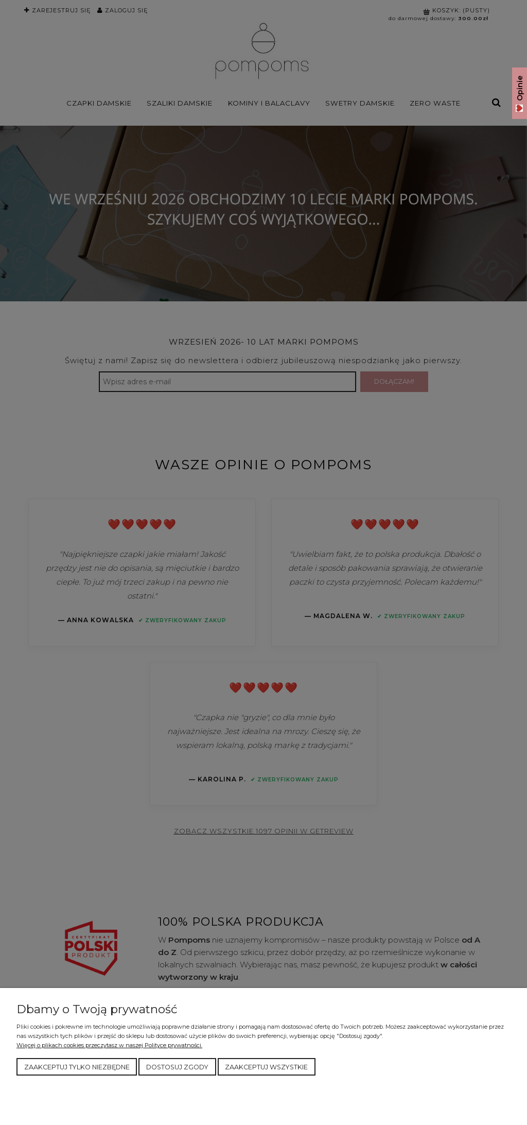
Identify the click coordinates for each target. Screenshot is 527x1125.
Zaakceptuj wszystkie (266, 1067)
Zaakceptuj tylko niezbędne (77, 1067)
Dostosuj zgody (177, 1067)
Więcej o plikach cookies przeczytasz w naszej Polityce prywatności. (109, 1045)
